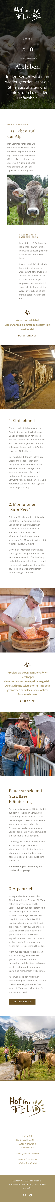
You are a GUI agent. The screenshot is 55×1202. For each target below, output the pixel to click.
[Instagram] (24, 1195)
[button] (27, 29)
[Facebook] (30, 1195)
